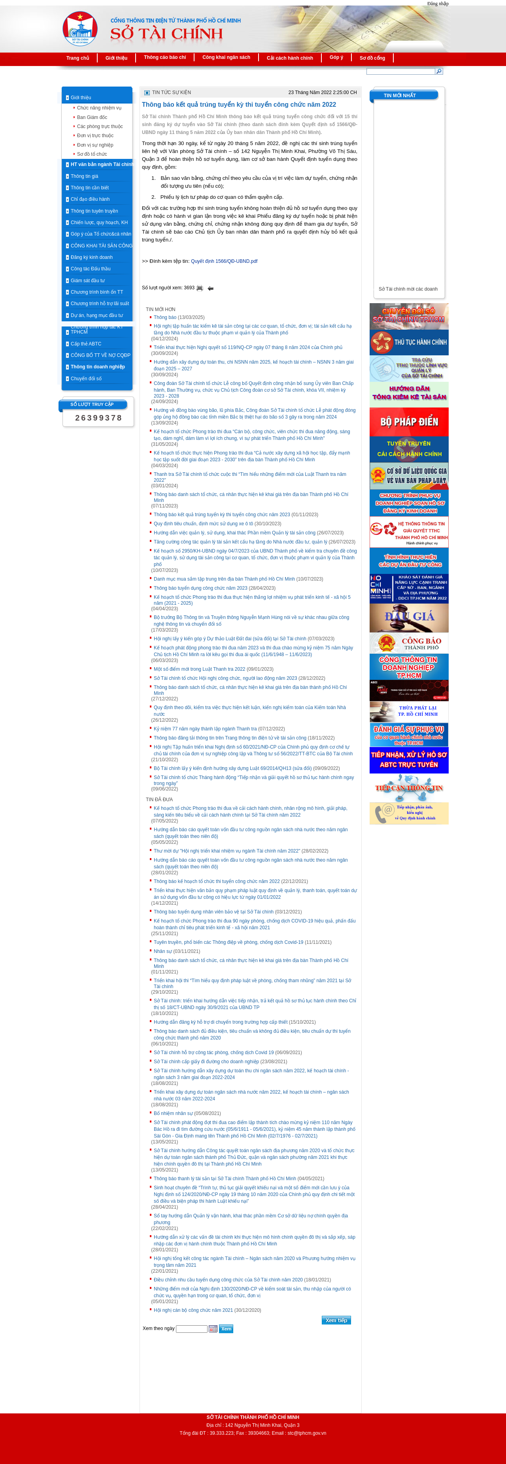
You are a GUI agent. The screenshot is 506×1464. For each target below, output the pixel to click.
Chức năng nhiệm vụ (99, 108)
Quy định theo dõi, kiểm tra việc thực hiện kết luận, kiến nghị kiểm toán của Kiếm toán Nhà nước (250, 711)
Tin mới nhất (400, 95)
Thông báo (165, 317)
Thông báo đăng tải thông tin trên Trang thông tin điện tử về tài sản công (230, 738)
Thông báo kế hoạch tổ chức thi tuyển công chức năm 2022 (217, 881)
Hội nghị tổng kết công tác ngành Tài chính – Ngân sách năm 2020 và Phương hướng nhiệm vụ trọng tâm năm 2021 (254, 1262)
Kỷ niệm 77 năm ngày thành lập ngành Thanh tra (205, 729)
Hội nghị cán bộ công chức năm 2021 (193, 1310)
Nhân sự (163, 951)
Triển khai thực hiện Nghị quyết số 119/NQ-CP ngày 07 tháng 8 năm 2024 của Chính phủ (248, 347)
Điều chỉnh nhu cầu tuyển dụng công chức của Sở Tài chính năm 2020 (228, 1280)
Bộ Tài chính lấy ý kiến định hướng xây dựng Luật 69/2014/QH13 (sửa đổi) (233, 768)
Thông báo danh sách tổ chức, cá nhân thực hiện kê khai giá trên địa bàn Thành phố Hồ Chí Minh (251, 497)
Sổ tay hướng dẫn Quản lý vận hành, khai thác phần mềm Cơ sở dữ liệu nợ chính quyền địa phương (251, 1219)
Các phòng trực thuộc (100, 126)
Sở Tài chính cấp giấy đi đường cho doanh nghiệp (206, 1061)
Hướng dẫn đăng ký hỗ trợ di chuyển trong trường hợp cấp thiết (221, 1022)
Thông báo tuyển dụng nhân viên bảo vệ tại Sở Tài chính (214, 912)
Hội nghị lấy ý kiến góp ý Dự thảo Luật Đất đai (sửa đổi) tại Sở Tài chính (230, 638)
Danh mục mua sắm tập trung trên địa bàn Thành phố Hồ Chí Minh (224, 579)
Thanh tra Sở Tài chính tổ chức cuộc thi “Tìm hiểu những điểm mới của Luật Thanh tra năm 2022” (250, 477)
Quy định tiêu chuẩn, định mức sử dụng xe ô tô (203, 523)
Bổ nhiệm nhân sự (173, 1113)
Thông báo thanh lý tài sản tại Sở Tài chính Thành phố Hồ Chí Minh (225, 1178)
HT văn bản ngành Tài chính (102, 164)
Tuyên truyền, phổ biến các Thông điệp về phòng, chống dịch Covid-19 (229, 942)
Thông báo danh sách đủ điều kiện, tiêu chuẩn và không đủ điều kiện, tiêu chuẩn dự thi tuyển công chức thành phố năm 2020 (252, 1034)
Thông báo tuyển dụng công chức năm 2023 (200, 588)
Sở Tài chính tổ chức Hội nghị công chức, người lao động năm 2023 (225, 678)
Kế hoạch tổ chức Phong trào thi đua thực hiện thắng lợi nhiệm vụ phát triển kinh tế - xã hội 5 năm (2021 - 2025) (252, 600)
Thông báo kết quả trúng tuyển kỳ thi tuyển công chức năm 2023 (222, 514)
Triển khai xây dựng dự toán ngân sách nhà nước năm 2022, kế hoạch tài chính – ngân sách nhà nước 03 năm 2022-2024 (251, 1095)
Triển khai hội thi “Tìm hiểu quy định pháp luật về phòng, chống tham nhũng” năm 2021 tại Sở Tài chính (252, 983)
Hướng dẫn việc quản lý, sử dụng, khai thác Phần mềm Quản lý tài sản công (234, 533)
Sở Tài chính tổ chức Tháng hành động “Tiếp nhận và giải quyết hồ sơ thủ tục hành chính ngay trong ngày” (254, 780)
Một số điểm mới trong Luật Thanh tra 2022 (199, 669)
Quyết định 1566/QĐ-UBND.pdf (224, 261)
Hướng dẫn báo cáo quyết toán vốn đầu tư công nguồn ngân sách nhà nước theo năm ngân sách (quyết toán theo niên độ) (251, 833)
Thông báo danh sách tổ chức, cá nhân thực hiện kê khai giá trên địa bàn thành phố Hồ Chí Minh (250, 690)
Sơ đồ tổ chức (92, 154)
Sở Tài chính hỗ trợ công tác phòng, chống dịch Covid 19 (214, 1052)
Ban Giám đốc (92, 117)
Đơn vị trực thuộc (95, 135)
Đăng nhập (438, 3)
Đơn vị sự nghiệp (95, 145)
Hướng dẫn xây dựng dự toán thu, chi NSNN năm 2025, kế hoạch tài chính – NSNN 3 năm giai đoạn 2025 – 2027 (254, 365)
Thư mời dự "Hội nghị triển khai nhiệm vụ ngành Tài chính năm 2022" (227, 851)
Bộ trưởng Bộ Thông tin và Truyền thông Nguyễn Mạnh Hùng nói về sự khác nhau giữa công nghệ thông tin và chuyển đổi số (251, 621)
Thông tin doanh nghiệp (98, 367)
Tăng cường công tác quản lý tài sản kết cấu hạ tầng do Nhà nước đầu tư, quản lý (240, 542)
